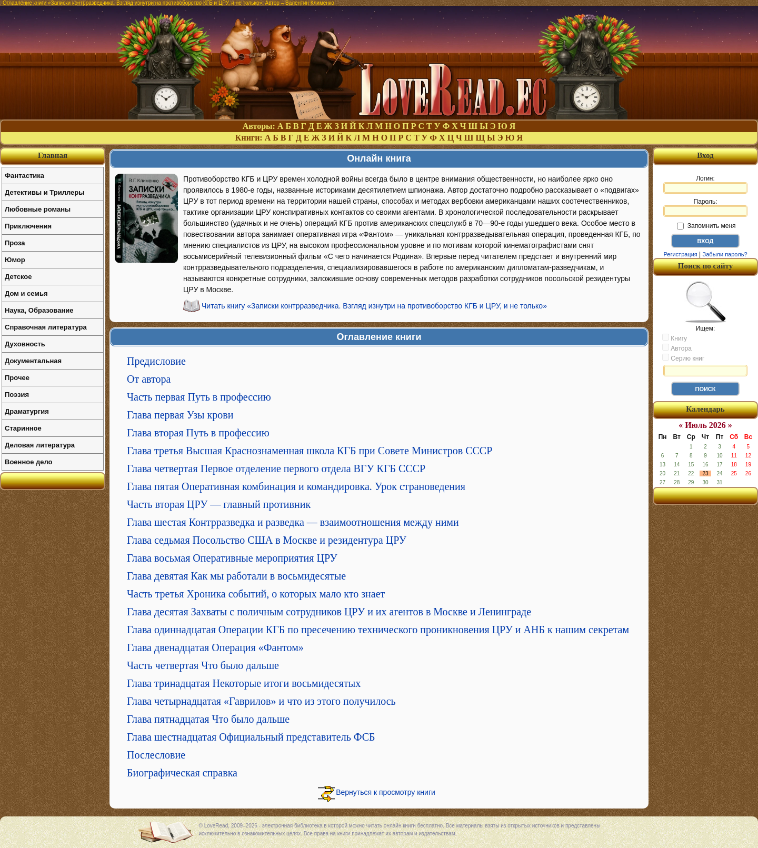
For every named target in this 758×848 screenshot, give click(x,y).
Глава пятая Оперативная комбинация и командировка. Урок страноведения (296, 486)
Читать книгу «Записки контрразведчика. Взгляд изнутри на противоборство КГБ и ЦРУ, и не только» (374, 306)
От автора (149, 379)
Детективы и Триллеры (44, 192)
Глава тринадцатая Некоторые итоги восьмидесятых (244, 683)
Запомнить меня (706, 226)
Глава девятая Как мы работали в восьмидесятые (236, 576)
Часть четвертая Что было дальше (203, 665)
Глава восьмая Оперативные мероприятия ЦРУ (232, 558)
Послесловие (156, 755)
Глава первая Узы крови (180, 415)
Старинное (23, 428)
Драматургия (27, 411)
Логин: (705, 184)
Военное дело (29, 462)
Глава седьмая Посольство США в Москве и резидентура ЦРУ (266, 540)
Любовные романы (38, 209)
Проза (15, 243)
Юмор (15, 260)
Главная (52, 155)
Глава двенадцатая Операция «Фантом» (215, 647)
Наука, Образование (39, 310)
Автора (677, 348)
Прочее (17, 378)
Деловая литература (40, 445)
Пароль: (705, 207)
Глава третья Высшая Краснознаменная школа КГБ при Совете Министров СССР (309, 450)
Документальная (33, 361)
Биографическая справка (182, 773)
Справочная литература (46, 327)
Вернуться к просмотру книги (385, 792)
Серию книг (683, 358)
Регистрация (680, 254)
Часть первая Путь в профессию (199, 397)
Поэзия (17, 394)
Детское (18, 277)
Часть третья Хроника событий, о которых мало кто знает (256, 594)
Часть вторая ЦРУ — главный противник (219, 504)
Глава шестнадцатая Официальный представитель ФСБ (251, 737)
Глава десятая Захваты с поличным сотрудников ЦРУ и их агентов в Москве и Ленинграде (329, 611)
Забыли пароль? (725, 254)
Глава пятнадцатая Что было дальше (208, 719)
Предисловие (156, 361)
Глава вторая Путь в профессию (198, 432)
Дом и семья (26, 293)
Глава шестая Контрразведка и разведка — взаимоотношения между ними (293, 522)
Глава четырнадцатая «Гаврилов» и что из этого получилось (261, 701)
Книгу (674, 338)
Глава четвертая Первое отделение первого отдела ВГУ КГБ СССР (276, 468)
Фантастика (24, 175)
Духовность (25, 344)
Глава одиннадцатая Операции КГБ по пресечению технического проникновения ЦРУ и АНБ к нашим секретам (378, 629)
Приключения (28, 226)
